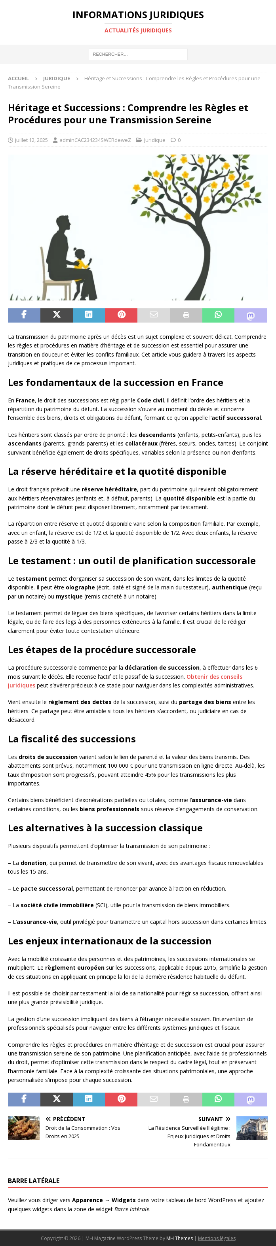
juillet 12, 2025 (31, 139)
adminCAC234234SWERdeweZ (95, 139)
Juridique (155, 139)
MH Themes (179, 1238)
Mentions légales (217, 1238)
